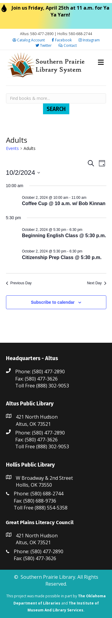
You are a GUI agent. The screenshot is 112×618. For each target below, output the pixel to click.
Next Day (96, 283)
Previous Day (19, 283)
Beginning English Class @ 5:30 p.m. (64, 235)
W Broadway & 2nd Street (44, 478)
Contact (68, 45)
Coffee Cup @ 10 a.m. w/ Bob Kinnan (64, 203)
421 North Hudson (37, 416)
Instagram (89, 40)
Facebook (62, 40)
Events (12, 148)
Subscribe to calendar (52, 302)
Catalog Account (29, 40)
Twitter (44, 45)
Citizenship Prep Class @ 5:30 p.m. (62, 257)
